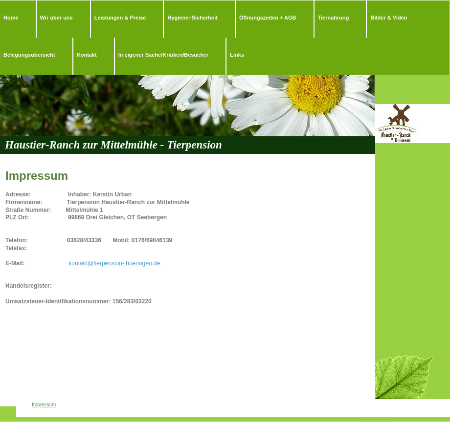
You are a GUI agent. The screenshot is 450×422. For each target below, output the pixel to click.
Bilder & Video (388, 18)
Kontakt (87, 55)
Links (237, 55)
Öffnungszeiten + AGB (267, 18)
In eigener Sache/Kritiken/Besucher (163, 55)
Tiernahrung (333, 18)
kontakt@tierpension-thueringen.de (114, 263)
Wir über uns (56, 18)
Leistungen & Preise (120, 18)
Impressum (44, 404)
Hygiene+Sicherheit (192, 18)
